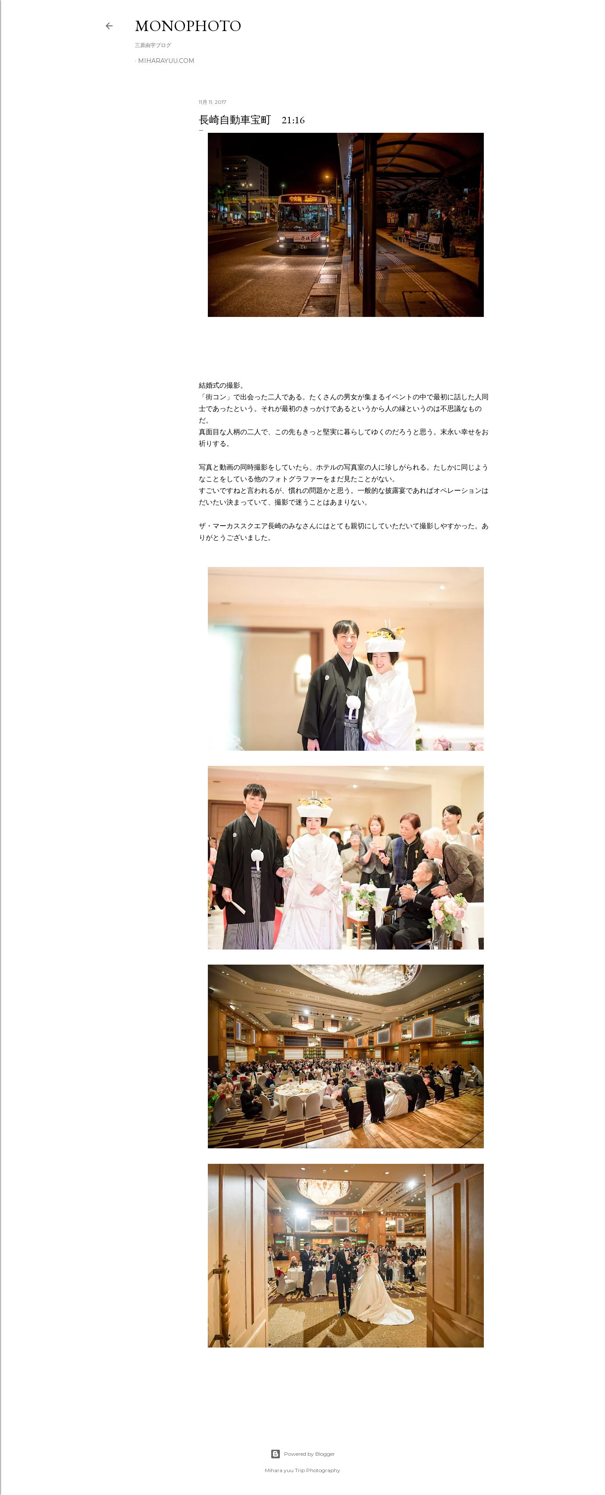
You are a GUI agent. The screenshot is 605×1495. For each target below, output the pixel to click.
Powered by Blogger (302, 1454)
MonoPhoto (188, 26)
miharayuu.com (166, 61)
